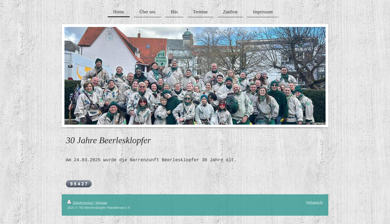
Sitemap (101, 202)
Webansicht (314, 202)
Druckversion (80, 202)
